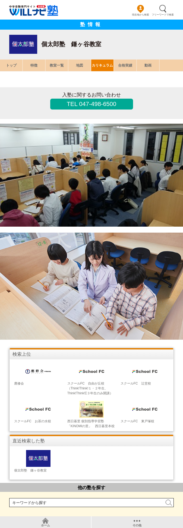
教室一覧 (57, 65)
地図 (79, 65)
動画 (148, 65)
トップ (11, 65)
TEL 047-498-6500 (91, 104)
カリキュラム (102, 65)
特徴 (33, 65)
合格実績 (125, 65)
